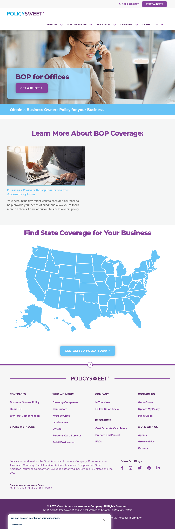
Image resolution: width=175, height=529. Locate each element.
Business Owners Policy (24, 402)
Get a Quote (145, 402)
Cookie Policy (16, 524)
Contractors (60, 409)
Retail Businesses (64, 442)
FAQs (98, 441)
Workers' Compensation (25, 416)
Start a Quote (154, 4)
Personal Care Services (67, 435)
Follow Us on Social (107, 409)
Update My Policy (149, 409)
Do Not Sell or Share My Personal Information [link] (115, 518)
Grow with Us (146, 441)
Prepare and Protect (107, 435)
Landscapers (60, 422)
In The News (103, 402)
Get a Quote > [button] (31, 88)
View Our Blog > (131, 461)
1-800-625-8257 (129, 4)
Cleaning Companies (65, 402)
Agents (142, 435)
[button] (103, 519)
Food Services (61, 416)
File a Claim (145, 416)
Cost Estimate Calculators (111, 428)
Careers (143, 448)
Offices (57, 429)
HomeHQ (16, 409)
